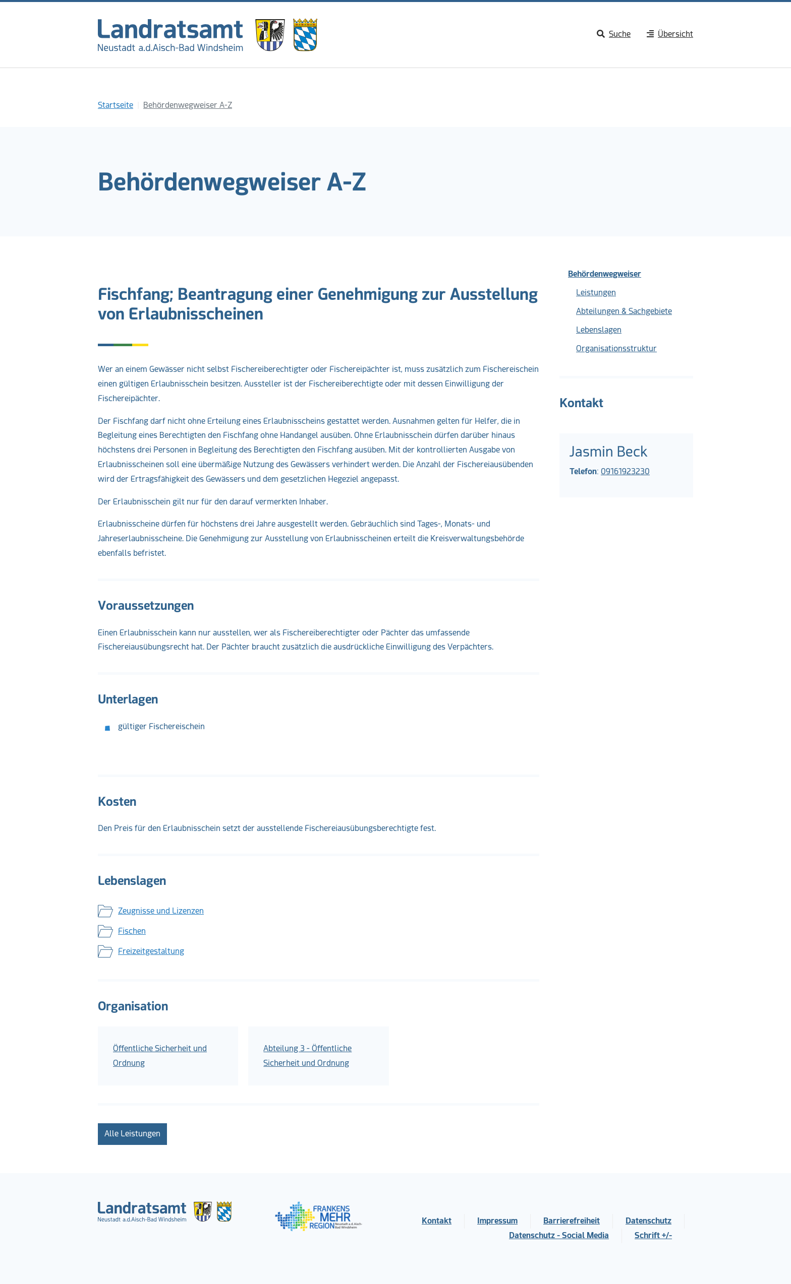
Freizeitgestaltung (151, 951)
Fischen (132, 931)
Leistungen (596, 292)
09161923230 (625, 471)
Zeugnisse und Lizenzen (161, 911)
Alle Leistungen (132, 1133)
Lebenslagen (599, 330)
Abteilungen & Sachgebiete (624, 311)
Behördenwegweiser (604, 274)
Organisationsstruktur (616, 348)
